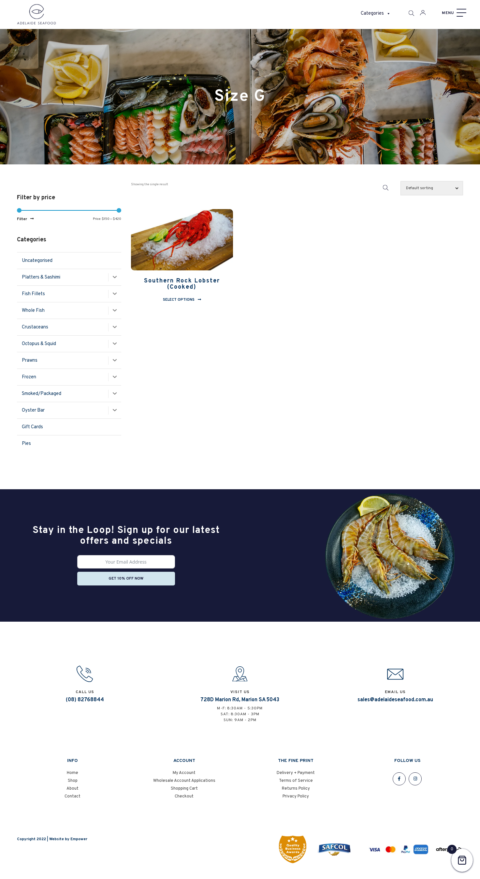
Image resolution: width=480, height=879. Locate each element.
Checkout (184, 799)
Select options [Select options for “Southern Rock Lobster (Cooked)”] (178, 299)
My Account (184, 776)
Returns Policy (296, 792)
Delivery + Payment (296, 776)
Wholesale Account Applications (184, 784)
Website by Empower (68, 842)
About (72, 792)
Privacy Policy (296, 799)
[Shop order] (432, 188)
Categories (376, 13)
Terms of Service (296, 784)
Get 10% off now (126, 578)
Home (72, 776)
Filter (22, 219)
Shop (73, 784)
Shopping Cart (184, 792)
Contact (72, 799)
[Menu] (453, 13)
